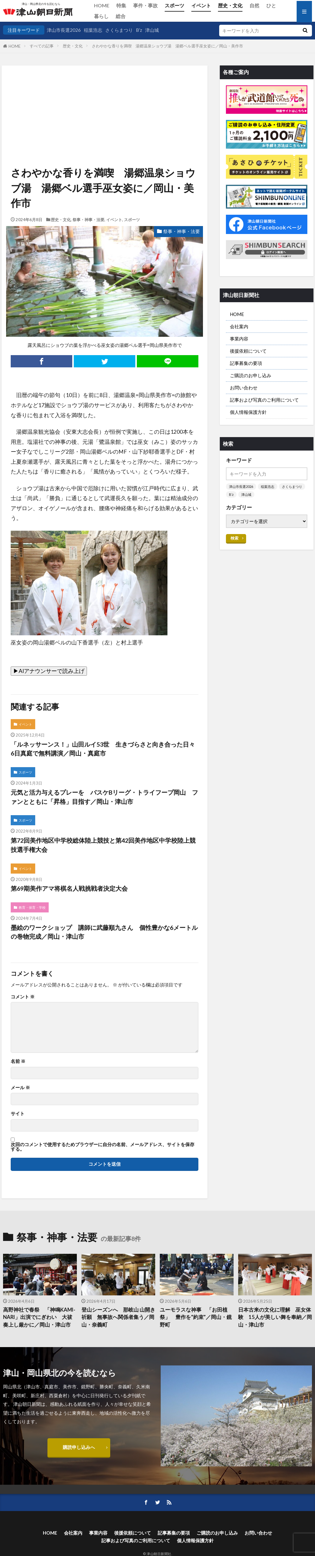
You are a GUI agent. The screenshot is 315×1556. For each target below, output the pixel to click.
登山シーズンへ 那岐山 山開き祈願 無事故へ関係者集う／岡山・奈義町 (118, 1317)
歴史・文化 (230, 5)
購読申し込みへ (79, 1447)
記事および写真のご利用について (264, 400)
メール (20, 1087)
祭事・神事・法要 (88, 219)
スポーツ (174, 5)
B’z (139, 30)
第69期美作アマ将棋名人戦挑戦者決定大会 (69, 888)
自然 (254, 5)
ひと (271, 5)
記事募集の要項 (246, 363)
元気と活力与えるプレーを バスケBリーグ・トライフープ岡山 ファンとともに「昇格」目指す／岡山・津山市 (104, 797)
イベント (201, 5)
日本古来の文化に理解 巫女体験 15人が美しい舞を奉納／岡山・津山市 (275, 1317)
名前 (18, 1061)
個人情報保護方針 (248, 412)
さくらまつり (119, 30)
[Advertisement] (104, 97)
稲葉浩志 (93, 30)
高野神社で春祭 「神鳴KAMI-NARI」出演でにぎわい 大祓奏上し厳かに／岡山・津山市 (39, 1317)
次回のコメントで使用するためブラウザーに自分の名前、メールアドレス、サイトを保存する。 (102, 1147)
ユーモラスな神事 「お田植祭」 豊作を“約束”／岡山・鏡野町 (196, 1317)
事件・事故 (145, 5)
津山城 (152, 30)
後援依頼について (248, 351)
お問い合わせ (243, 387)
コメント (23, 996)
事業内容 (239, 338)
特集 (121, 5)
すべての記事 (42, 45)
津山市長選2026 (64, 30)
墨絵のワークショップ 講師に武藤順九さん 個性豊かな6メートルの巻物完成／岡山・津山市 (104, 932)
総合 (121, 16)
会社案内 (239, 326)
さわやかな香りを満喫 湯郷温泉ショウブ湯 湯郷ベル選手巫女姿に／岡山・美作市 (171, 45)
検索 (234, 538)
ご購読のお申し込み (250, 375)
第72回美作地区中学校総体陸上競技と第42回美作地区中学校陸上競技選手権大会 (103, 845)
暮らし (101, 16)
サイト (17, 1113)
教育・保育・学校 (32, 907)
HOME (101, 5)
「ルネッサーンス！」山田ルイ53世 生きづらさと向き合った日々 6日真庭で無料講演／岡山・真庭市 (104, 749)
